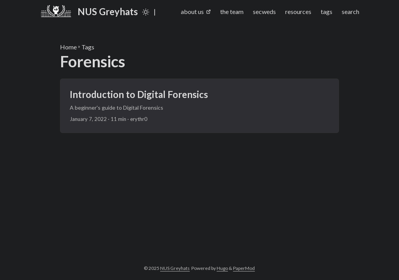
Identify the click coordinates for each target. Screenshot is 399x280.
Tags (87, 47)
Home (68, 47)
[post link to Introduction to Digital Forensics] (199, 106)
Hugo (222, 268)
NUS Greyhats (89, 11)
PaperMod (244, 268)
